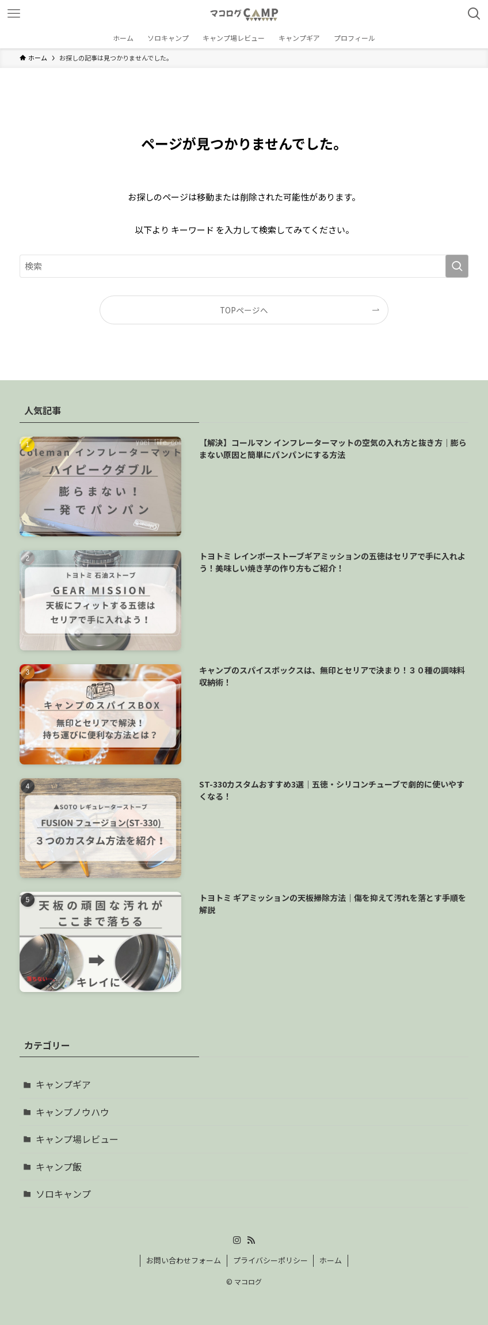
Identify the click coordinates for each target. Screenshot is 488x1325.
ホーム (330, 1260)
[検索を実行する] (456, 266)
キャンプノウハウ (72, 1112)
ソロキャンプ (63, 1194)
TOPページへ (244, 310)
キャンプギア (63, 1084)
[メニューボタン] (14, 14)
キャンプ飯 (59, 1166)
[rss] (251, 1240)
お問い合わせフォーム (183, 1260)
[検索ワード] (244, 266)
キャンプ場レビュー (77, 1139)
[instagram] (237, 1240)
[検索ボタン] (474, 14)
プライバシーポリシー (270, 1260)
